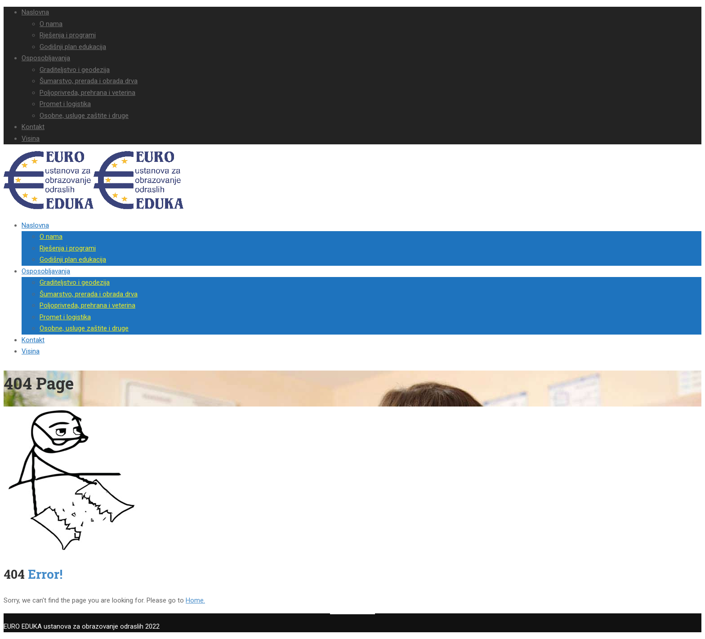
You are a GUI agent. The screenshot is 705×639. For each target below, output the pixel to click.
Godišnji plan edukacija (73, 47)
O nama (51, 24)
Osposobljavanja (46, 58)
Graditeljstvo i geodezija (75, 70)
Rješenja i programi (68, 35)
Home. (195, 600)
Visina (31, 138)
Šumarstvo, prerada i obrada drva (89, 81)
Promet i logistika (65, 104)
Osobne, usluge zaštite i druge (84, 116)
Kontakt (33, 127)
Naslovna (35, 12)
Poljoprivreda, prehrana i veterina (87, 93)
